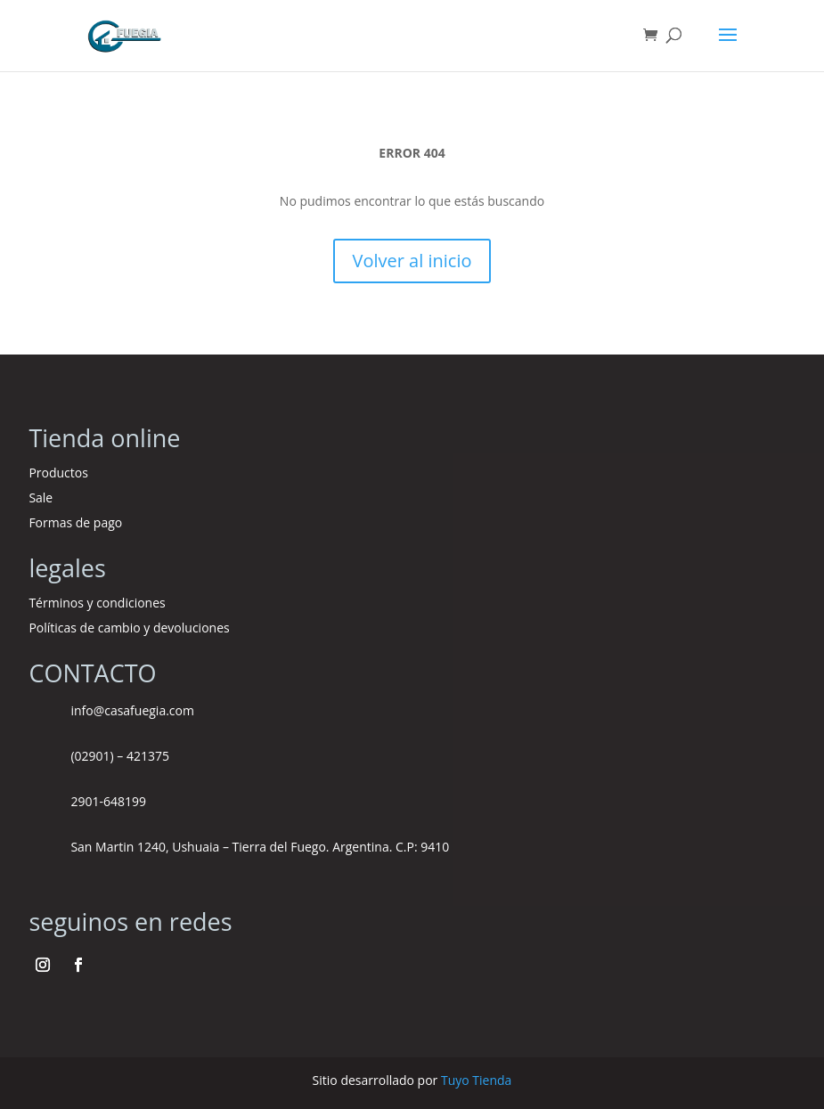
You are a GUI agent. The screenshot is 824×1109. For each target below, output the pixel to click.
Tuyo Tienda (476, 1080)
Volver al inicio (412, 261)
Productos (58, 472)
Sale (41, 497)
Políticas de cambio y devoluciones (129, 627)
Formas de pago (75, 522)
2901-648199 (108, 801)
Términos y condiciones (98, 602)
